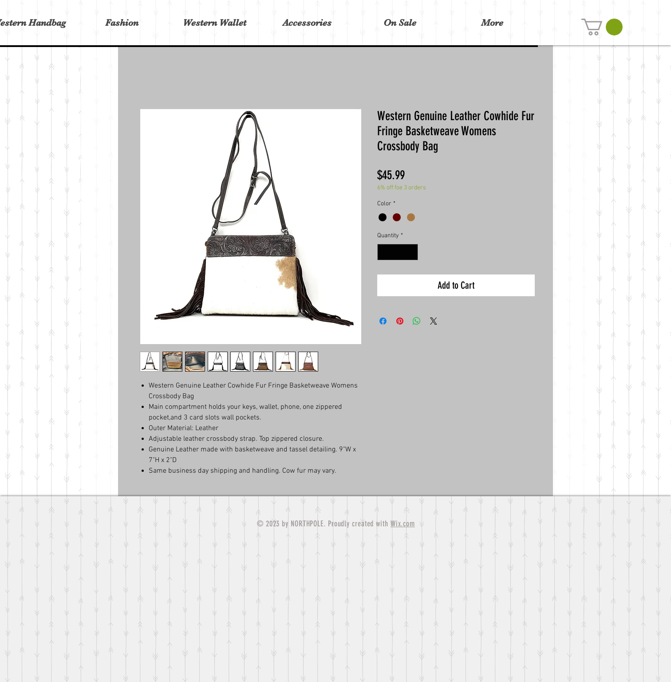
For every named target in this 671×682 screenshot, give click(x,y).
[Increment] (411, 252)
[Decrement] (384, 252)
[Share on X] (433, 321)
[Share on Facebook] (383, 321)
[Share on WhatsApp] (416, 321)
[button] (602, 27)
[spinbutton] (398, 252)
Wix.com (403, 524)
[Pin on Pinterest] (400, 321)
